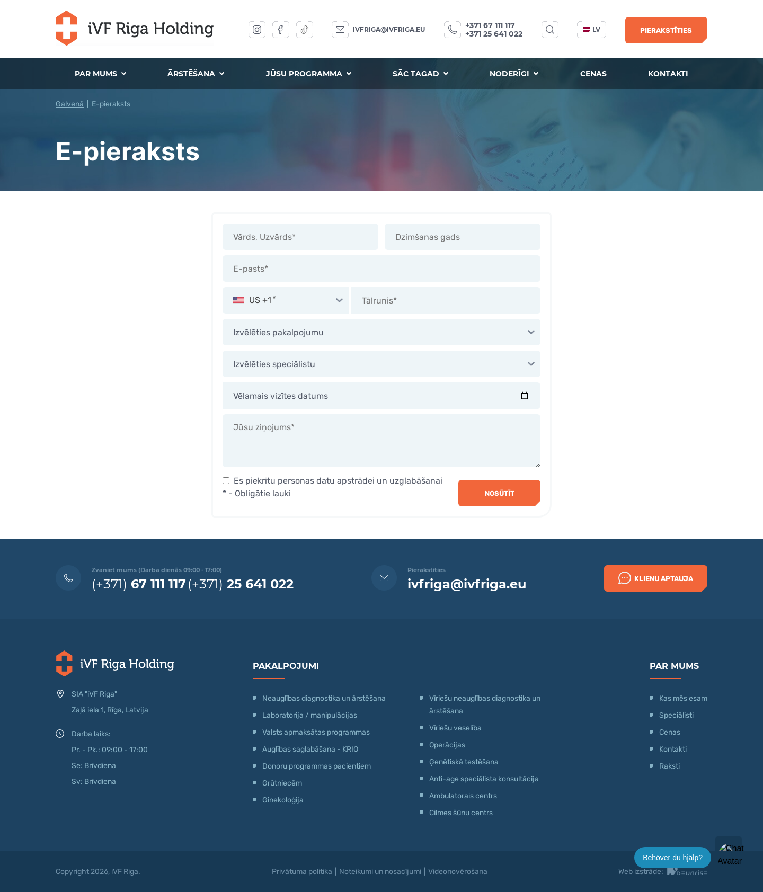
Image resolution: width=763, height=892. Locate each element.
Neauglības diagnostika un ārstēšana (324, 698)
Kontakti (668, 73)
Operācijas (447, 745)
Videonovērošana (457, 871)
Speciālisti (676, 715)
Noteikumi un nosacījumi (380, 871)
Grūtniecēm (282, 783)
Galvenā (70, 104)
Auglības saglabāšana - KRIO (310, 749)
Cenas (593, 73)
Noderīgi (514, 73)
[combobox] (286, 300)
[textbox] (286, 300)
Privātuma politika (302, 871)
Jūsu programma (308, 73)
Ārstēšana (195, 73)
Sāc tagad (420, 73)
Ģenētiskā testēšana (464, 761)
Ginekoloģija (283, 800)
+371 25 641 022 (493, 34)
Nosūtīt (499, 493)
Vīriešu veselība (455, 728)
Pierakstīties (666, 30)
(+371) (139, 584)
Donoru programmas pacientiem (316, 766)
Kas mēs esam (683, 698)
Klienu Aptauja (655, 578)
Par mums (100, 73)
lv (591, 29)
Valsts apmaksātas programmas (316, 732)
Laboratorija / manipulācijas (309, 715)
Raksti (669, 766)
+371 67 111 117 (490, 25)
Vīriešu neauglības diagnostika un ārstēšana (484, 705)
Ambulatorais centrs (463, 795)
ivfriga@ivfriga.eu (389, 29)
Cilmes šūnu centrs (461, 812)
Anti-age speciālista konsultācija (484, 778)
